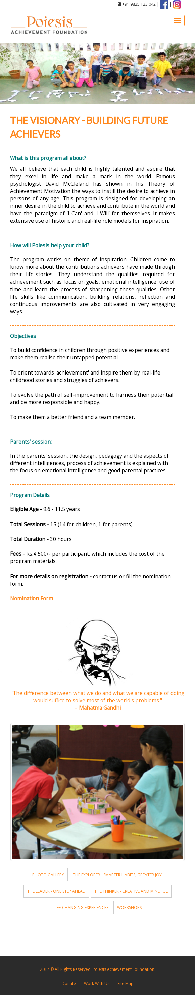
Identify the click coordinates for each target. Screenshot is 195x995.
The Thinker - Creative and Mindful (131, 891)
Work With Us (96, 983)
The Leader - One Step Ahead (56, 891)
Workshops (129, 907)
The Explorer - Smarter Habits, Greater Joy (117, 875)
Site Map (125, 983)
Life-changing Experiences (81, 907)
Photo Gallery (48, 875)
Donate (69, 983)
